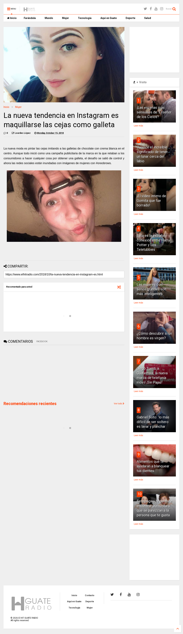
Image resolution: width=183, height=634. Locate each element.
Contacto (89, 595)
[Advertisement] (30, 372)
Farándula (30, 18)
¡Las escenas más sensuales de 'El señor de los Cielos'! (154, 112)
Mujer (65, 18)
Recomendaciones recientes (30, 403)
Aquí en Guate (108, 18)
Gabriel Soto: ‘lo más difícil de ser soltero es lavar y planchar (153, 422)
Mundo (49, 18)
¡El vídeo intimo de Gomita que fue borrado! (151, 200)
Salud (147, 18)
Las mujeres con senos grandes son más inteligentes (151, 289)
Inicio (12, 18)
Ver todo (119, 403)
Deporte (130, 18)
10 (140, 494)
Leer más (138, 125)
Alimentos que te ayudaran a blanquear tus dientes (153, 466)
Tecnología (85, 18)
